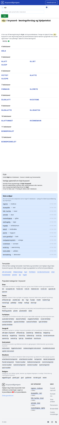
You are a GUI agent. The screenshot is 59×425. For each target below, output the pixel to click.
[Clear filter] (22, 12)
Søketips (4, 41)
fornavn (5, 89)
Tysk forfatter (43, 322)
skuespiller (6, 207)
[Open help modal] (9, 41)
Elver (53, 272)
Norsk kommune (48, 335)
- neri (36, 393)
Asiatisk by (29, 333)
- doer (35, 403)
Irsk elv (27, 289)
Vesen (45, 377)
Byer (25, 272)
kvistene (34, 100)
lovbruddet (6, 251)
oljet (33, 61)
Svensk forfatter (31, 322)
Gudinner (28, 377)
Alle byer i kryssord (8, 333)
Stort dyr (33, 303)
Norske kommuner (43, 272)
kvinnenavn (35, 121)
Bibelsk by (38, 333)
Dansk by (5, 335)
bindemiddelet (8, 142)
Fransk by (22, 335)
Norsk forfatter (45, 319)
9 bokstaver (5, 106)
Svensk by (14, 338)
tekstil (5, 229)
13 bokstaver (6, 137)
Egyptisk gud (6, 377)
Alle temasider (7, 272)
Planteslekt (23, 311)
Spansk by (5, 338)
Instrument (6, 348)
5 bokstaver (5, 57)
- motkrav (37, 388)
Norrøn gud (37, 377)
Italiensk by (30, 335)
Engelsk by (13, 335)
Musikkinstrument (49, 348)
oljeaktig (35, 110)
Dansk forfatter (21, 319)
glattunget (7, 121)
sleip (4, 65)
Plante (15, 311)
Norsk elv (44, 289)
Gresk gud (16, 377)
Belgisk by (46, 333)
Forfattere (32, 272)
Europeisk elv (10, 289)
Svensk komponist (19, 365)
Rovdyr (20, 303)
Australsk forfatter (8, 319)
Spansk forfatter (19, 322)
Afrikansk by (20, 333)
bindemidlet (7, 131)
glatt (4, 61)
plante (5, 233)
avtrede (5, 215)
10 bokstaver (6, 116)
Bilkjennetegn (18, 272)
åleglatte (6, 110)
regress (5, 204)
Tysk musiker (6, 368)
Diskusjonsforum (7, 396)
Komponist (38, 359)
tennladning (7, 255)
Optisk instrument (8, 351)
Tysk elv (4, 292)
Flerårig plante (7, 311)
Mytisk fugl (46, 300)
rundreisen (6, 244)
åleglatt (6, 100)
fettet (4, 75)
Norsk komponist (47, 362)
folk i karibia (7, 211)
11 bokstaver (6, 127)
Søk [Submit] (4, 16)
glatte (33, 75)
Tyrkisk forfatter (7, 324)
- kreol (37, 398)
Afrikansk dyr (6, 300)
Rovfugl (26, 303)
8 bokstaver (5, 95)
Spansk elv (51, 289)
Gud (22, 377)
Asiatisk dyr (16, 300)
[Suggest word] (51, 2)
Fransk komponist (8, 362)
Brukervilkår (54, 409)
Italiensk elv (35, 289)
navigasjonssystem (9, 240)
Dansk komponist (49, 359)
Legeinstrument (16, 348)
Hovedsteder (6, 275)
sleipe (4, 79)
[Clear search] (47, 7)
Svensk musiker (32, 365)
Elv (3, 289)
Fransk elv (19, 289)
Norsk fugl (5, 303)
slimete (34, 89)
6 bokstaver (5, 71)
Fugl (27, 300)
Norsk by (39, 335)
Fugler (25, 275)
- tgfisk (38, 408)
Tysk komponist (44, 365)
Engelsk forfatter (33, 319)
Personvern (54, 405)
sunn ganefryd (8, 236)
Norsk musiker (7, 365)
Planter (14, 275)
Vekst (30, 311)
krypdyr (5, 226)
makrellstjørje (7, 218)
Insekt (39, 300)
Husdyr (32, 300)
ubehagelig (6, 222)
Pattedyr (13, 303)
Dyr (20, 275)
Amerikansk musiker (26, 359)
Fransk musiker (20, 362)
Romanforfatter (7, 322)
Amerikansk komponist (9, 359)
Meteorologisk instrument (32, 348)
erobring (6, 247)
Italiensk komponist (33, 362)
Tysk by (21, 338)
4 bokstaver (5, 46)
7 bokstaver (5, 85)
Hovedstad (28, 338)
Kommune (37, 338)
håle (3, 51)
